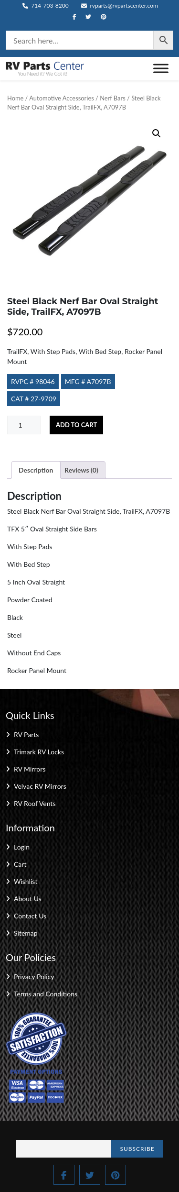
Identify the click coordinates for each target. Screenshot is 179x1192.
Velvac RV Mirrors (40, 786)
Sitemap (26, 933)
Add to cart (76, 425)
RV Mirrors (29, 769)
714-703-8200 (45, 5)
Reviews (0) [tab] (81, 470)
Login (22, 847)
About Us (28, 898)
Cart (20, 864)
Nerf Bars (113, 98)
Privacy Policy (34, 976)
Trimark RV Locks (39, 752)
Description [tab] (36, 470)
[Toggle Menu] (160, 68)
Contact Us (30, 916)
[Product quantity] (24, 425)
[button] (156, 133)
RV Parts (26, 734)
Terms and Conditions (45, 994)
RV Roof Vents (34, 803)
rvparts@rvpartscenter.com (119, 5)
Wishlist (25, 881)
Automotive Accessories (61, 98)
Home (15, 98)
